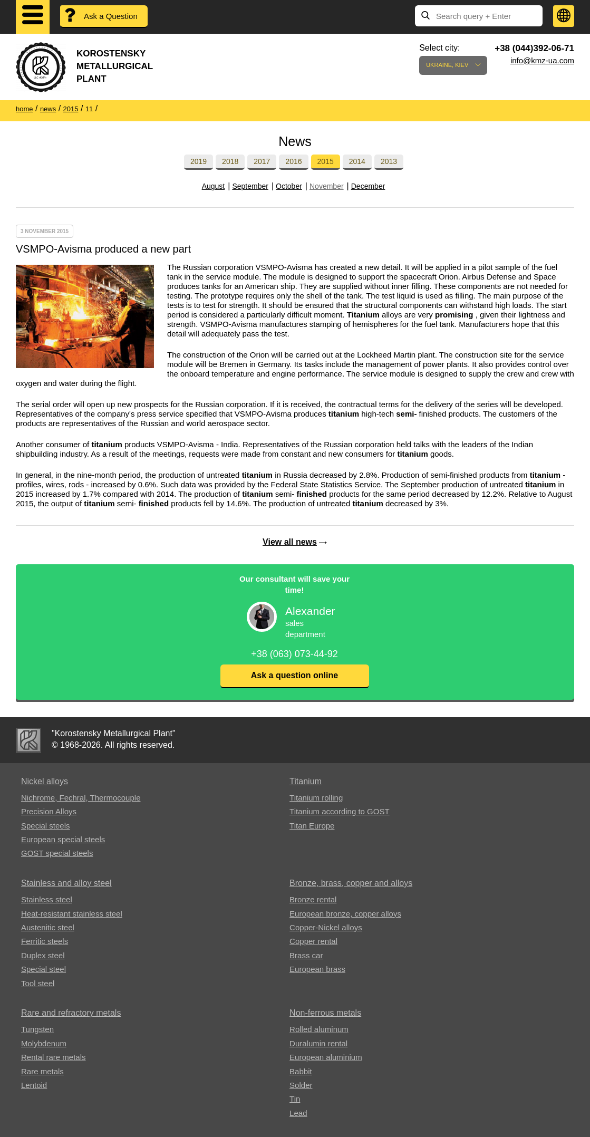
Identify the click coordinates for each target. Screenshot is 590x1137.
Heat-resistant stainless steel (71, 913)
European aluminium (325, 1057)
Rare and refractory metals (71, 1012)
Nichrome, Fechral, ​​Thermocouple (80, 797)
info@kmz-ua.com (542, 60)
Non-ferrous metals (325, 1012)
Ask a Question (111, 16)
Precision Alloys (48, 811)
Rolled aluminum (319, 1029)
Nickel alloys (44, 781)
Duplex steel (43, 955)
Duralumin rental (318, 1043)
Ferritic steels (44, 941)
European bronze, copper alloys (345, 913)
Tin (294, 1098)
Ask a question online (294, 675)
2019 (198, 161)
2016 (293, 161)
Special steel (43, 969)
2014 (357, 161)
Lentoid (34, 1085)
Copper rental (313, 941)
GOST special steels (57, 853)
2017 (262, 161)
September (250, 186)
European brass (317, 969)
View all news (290, 541)
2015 (325, 161)
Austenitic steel (47, 927)
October (289, 186)
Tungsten (37, 1029)
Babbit (300, 1071)
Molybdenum (43, 1043)
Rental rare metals (53, 1057)
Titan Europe (311, 825)
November (326, 186)
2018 (230, 161)
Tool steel (37, 983)
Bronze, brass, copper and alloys (350, 883)
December (368, 186)
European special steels (63, 839)
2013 (389, 161)
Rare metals (42, 1071)
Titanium (305, 781)
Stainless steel (46, 899)
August (213, 186)
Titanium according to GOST (339, 811)
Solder (300, 1085)
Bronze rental (312, 899)
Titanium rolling (316, 797)
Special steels (45, 825)
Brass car (306, 955)
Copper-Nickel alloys (325, 927)
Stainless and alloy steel (66, 883)
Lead (298, 1113)
